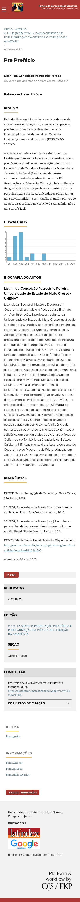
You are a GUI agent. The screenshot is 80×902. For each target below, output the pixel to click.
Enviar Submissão (23, 792)
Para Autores (14, 768)
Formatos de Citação (26, 703)
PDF (12, 574)
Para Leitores (14, 762)
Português (13, 736)
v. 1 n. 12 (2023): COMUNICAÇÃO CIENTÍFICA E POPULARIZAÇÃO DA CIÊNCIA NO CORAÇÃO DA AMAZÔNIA (35, 37)
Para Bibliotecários (18, 774)
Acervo (21, 29)
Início (8, 29)
